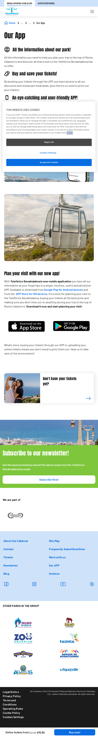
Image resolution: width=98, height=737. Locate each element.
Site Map (54, 540)
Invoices (54, 573)
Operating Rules (13, 708)
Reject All (49, 142)
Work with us (57, 557)
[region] (49, 136)
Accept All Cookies (49, 162)
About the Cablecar (15, 540)
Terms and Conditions (10, 702)
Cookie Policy (11, 712)
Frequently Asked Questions (67, 549)
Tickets (8, 557)
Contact (8, 549)
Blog (6, 573)
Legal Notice (11, 691)
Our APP (54, 565)
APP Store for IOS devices (31, 293)
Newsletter (10, 565)
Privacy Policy (12, 696)
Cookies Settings (13, 717)
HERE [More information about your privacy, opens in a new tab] (69, 133)
